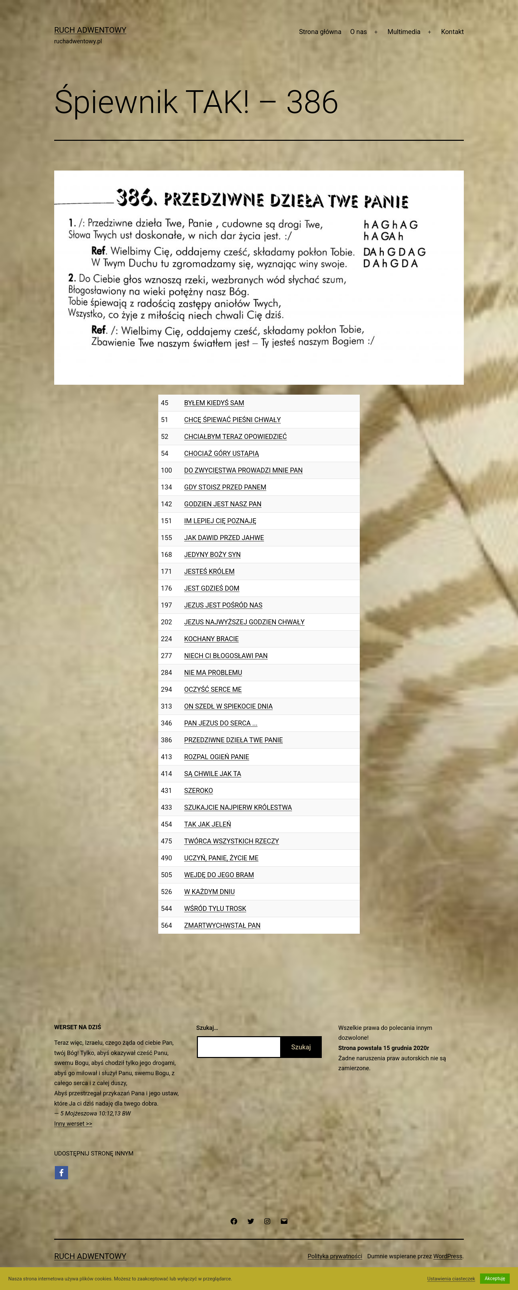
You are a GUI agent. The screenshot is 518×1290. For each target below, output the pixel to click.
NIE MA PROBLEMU (213, 673)
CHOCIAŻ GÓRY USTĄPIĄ (221, 453)
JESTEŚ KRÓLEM (209, 571)
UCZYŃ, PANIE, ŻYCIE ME (221, 858)
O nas (358, 32)
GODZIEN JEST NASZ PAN (223, 504)
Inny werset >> (73, 1123)
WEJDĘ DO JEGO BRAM (219, 875)
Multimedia (404, 32)
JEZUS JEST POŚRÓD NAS (223, 605)
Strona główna (320, 32)
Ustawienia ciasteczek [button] (451, 1279)
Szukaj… (207, 1027)
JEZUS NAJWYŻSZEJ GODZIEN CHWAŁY (244, 622)
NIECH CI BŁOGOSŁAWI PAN (226, 656)
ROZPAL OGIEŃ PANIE (216, 757)
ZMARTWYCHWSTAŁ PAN (222, 925)
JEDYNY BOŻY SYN (212, 555)
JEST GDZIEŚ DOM (212, 588)
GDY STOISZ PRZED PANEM (225, 487)
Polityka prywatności (335, 1256)
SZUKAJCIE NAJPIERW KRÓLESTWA (238, 807)
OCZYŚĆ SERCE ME (213, 689)
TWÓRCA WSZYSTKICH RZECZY (231, 841)
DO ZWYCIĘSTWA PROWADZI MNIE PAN (243, 470)
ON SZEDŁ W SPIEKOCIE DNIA (228, 706)
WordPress (447, 1256)
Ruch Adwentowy (90, 30)
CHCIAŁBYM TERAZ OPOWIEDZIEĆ (235, 437)
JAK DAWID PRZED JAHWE (224, 538)
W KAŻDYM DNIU (209, 892)
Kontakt (452, 32)
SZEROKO (198, 791)
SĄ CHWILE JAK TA (212, 774)
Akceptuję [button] (495, 1278)
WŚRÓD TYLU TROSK (215, 909)
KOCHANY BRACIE (211, 639)
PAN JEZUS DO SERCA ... (221, 723)
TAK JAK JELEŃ (207, 824)
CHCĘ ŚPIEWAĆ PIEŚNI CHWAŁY (232, 420)
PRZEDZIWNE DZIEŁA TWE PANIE (233, 740)
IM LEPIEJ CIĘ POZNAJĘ (220, 521)
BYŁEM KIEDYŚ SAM (214, 403)
